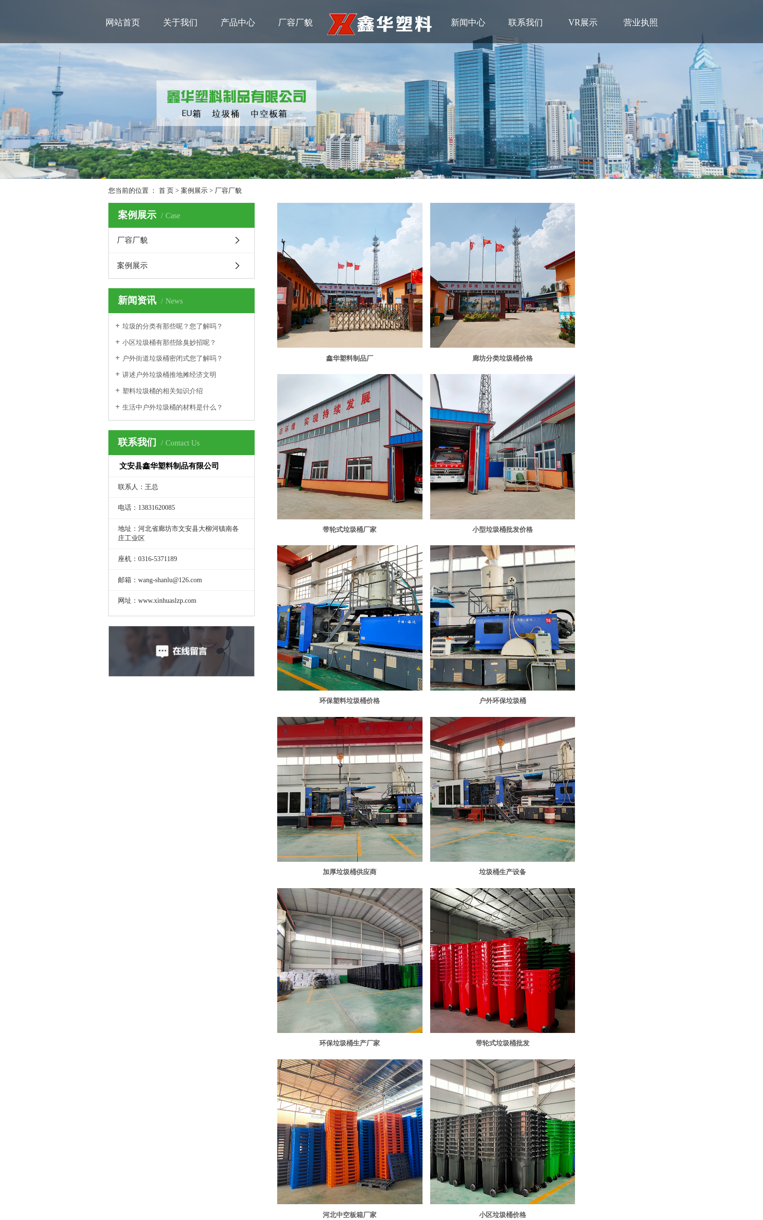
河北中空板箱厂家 (466, 774)
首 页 (166, 190)
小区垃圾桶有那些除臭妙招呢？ (169, 342)
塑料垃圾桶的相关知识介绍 (162, 391)
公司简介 (107, 905)
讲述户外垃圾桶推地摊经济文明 (169, 374)
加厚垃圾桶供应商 (337, 628)
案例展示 (194, 190)
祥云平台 (369, 962)
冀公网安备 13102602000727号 (301, 980)
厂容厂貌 (295, 22)
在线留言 (171, 937)
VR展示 (583, 22)
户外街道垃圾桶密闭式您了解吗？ (172, 358)
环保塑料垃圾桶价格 (466, 480)
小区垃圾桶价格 (594, 774)
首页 (424, 807)
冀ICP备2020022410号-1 (285, 962)
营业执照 (640, 22)
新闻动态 (171, 921)
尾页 (519, 807)
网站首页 (123, 22)
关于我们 (180, 22)
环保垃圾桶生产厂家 (594, 628)
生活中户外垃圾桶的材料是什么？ (172, 407)
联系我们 (525, 22)
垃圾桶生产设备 (466, 628)
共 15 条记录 (385, 807)
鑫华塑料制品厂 (337, 334)
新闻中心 (468, 22)
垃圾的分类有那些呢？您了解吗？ (172, 326)
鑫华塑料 (434, 962)
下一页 (489, 807)
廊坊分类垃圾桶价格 (466, 334)
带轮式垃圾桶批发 (337, 774)
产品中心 (238, 22)
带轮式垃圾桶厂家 (594, 334)
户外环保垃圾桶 (594, 480)
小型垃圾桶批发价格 (337, 480)
